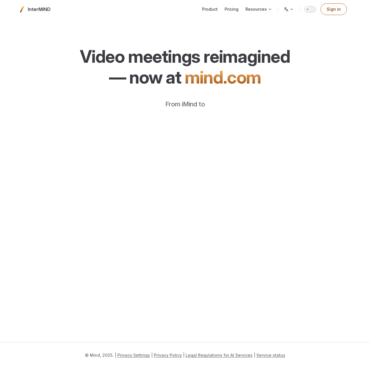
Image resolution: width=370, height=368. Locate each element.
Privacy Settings (133, 355)
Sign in (334, 9)
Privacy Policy (168, 355)
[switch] (310, 9)
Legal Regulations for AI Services (219, 355)
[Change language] (288, 9)
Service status (270, 355)
